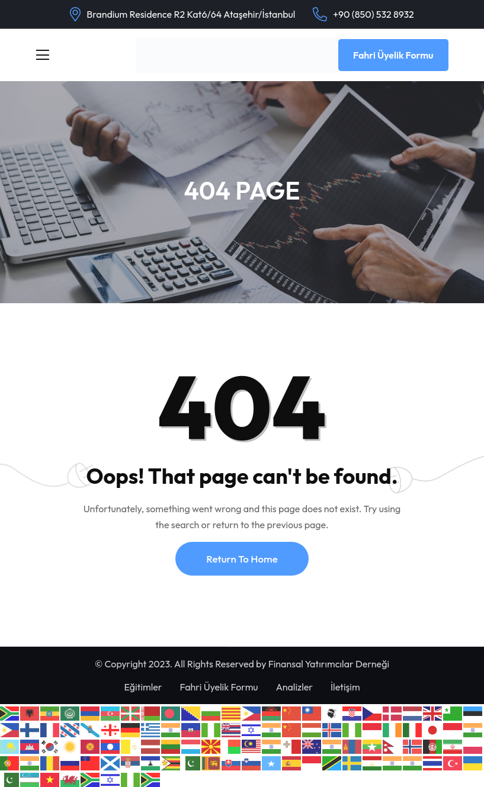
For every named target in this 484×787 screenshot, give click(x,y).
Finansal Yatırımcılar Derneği (328, 664)
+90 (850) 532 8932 (373, 14)
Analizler (294, 687)
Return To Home (241, 558)
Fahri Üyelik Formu (393, 55)
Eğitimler (143, 687)
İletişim (345, 687)
